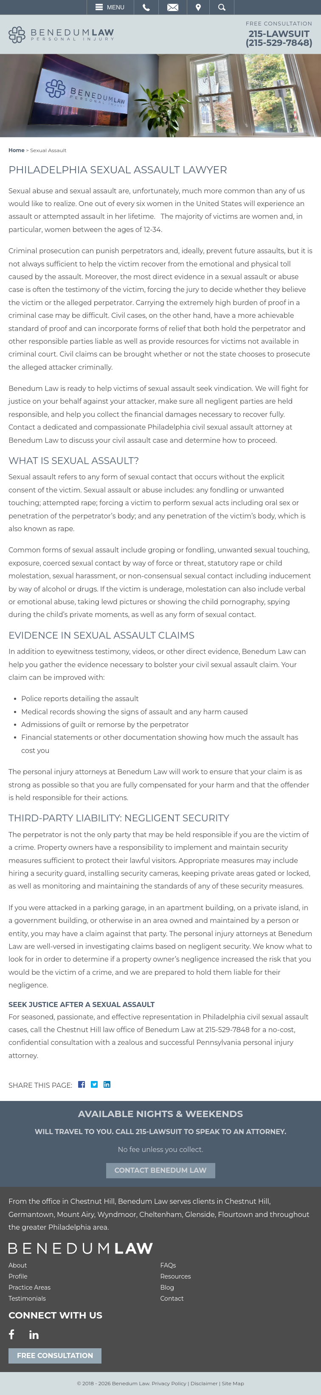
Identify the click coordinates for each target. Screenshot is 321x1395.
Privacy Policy (169, 1383)
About (17, 1265)
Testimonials (27, 1299)
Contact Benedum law (161, 1170)
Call (146, 7)
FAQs (168, 1265)
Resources (175, 1276)
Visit (198, 7)
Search (222, 7)
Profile (18, 1276)
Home (16, 150)
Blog (167, 1287)
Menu (115, 7)
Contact (172, 1299)
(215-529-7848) (279, 42)
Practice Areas (29, 1287)
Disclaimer (204, 1383)
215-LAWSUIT (279, 33)
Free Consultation (55, 1356)
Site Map (233, 1383)
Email (173, 7)
